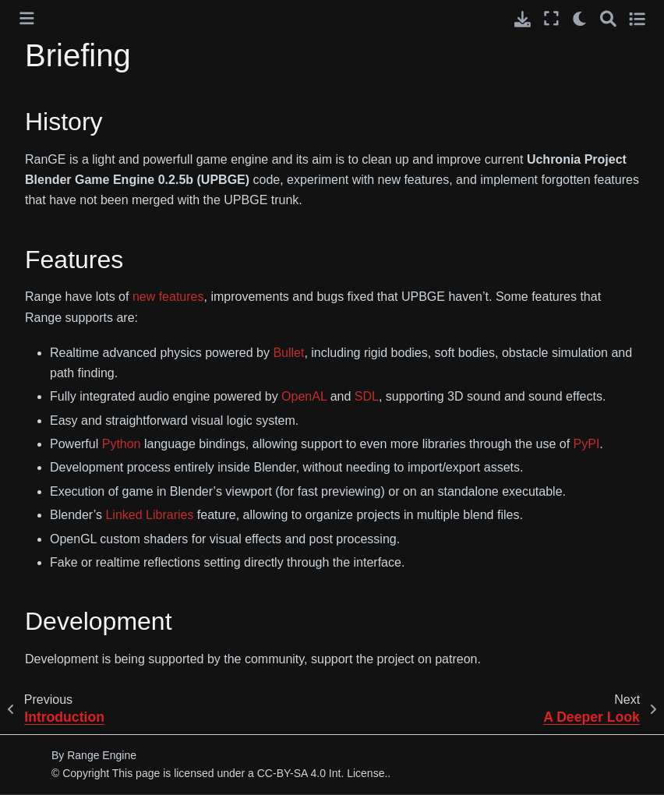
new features (168, 296)
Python (121, 443)
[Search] (608, 18)
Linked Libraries (149, 514)
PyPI (587, 443)
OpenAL (304, 396)
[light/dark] (580, 18)
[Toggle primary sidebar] (26, 18)
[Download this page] (522, 19)
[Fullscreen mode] (551, 18)
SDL (367, 396)
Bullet (288, 352)
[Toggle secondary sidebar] (637, 18)
